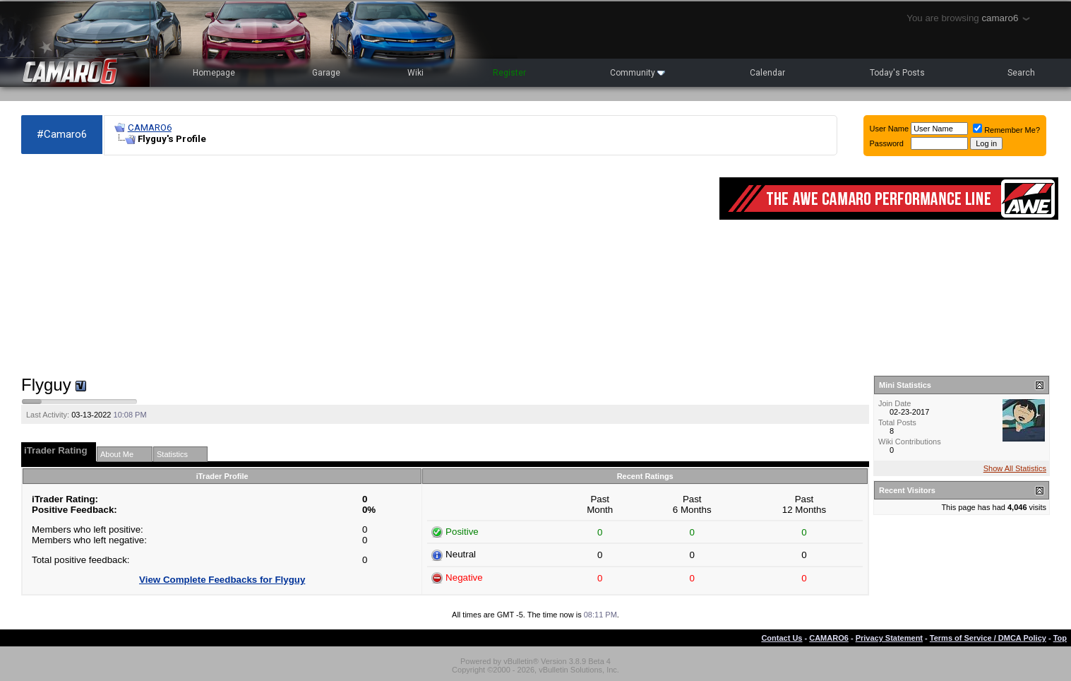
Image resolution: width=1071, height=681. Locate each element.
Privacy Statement (889, 638)
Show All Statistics (1014, 468)
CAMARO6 (150, 127)
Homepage (214, 73)
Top (1060, 638)
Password (887, 143)
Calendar (767, 73)
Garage (326, 73)
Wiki (415, 73)
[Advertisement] (363, 266)
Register (509, 73)
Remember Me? (1006, 130)
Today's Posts (897, 73)
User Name (889, 128)
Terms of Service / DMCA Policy (988, 638)
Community (637, 73)
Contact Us (781, 638)
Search (1021, 73)
